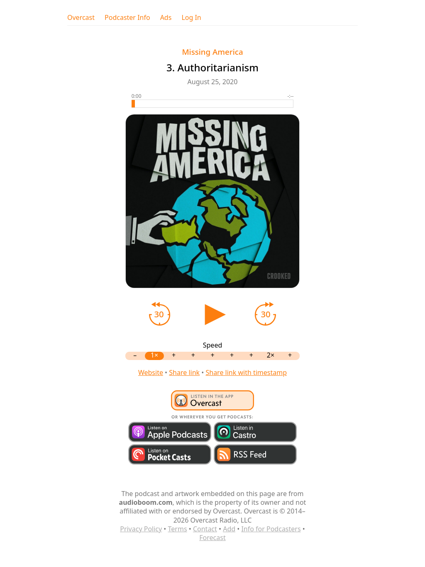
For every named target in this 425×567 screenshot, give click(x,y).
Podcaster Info (127, 17)
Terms (177, 528)
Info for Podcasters (270, 528)
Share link (184, 372)
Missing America (212, 51)
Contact (205, 528)
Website (150, 372)
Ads (166, 17)
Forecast (212, 537)
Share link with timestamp (246, 372)
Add (229, 528)
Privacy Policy (141, 528)
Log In (191, 17)
